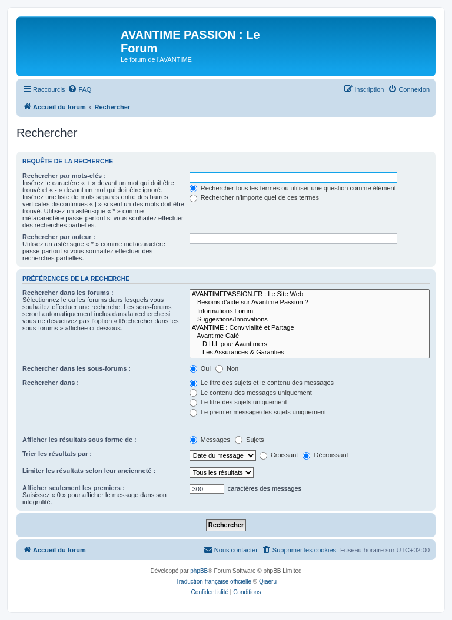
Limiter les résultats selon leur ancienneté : (88, 470)
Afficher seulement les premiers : (73, 487)
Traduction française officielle (213, 581)
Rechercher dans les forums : (68, 292)
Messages (210, 439)
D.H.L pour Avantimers (309, 344)
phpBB (199, 571)
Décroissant (325, 454)
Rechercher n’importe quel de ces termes (254, 197)
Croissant (279, 454)
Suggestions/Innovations (309, 320)
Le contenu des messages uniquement (251, 392)
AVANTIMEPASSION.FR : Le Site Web (309, 294)
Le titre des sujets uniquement (238, 401)
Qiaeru (268, 581)
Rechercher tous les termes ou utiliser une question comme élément (293, 188)
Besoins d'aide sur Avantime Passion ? (309, 303)
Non (226, 368)
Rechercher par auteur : (58, 236)
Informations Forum (309, 311)
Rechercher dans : (50, 382)
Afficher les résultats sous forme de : (79, 439)
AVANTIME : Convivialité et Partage (309, 328)
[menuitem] (79, 89)
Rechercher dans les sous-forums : (76, 368)
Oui (200, 368)
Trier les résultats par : (57, 453)
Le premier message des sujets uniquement (258, 411)
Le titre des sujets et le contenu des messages (262, 382)
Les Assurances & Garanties (309, 352)
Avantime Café (309, 336)
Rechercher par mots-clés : (64, 175)
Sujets (249, 439)
